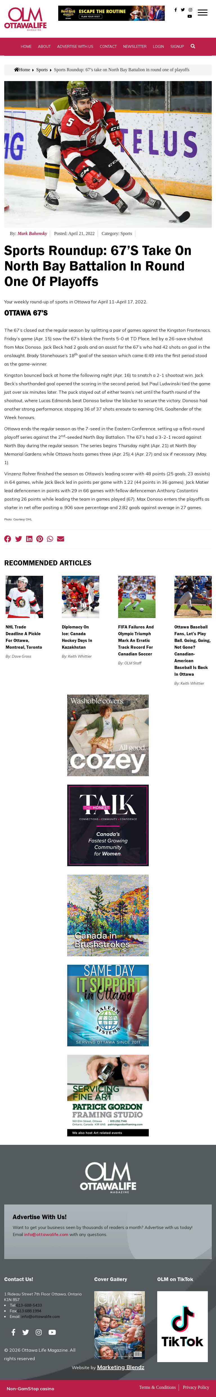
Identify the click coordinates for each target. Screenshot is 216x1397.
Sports (42, 69)
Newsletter (135, 46)
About (44, 46)
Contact (108, 46)
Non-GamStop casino (30, 1388)
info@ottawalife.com (46, 1234)
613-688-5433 (29, 1305)
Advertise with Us (75, 46)
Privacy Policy (196, 1387)
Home (26, 46)
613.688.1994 (29, 1310)
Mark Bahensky (32, 233)
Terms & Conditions (157, 1387)
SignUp (177, 46)
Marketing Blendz (120, 1367)
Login (158, 46)
